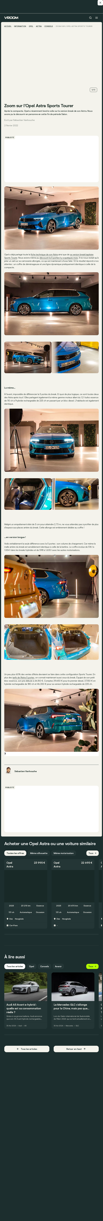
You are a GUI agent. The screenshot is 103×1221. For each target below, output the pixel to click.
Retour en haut (76, 1049)
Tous (93, 853)
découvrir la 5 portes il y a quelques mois (59, 257)
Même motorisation (64, 853)
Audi (20, 1026)
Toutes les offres (15, 853)
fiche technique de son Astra (44, 254)
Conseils (44, 966)
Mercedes (69, 1026)
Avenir (58, 966)
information (20, 26)
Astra (39, 26)
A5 (25, 1026)
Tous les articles (15, 966)
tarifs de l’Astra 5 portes (23, 677)
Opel (31, 26)
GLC (77, 1026)
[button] (25, 864)
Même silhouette (38, 853)
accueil (7, 26)
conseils (48, 26)
